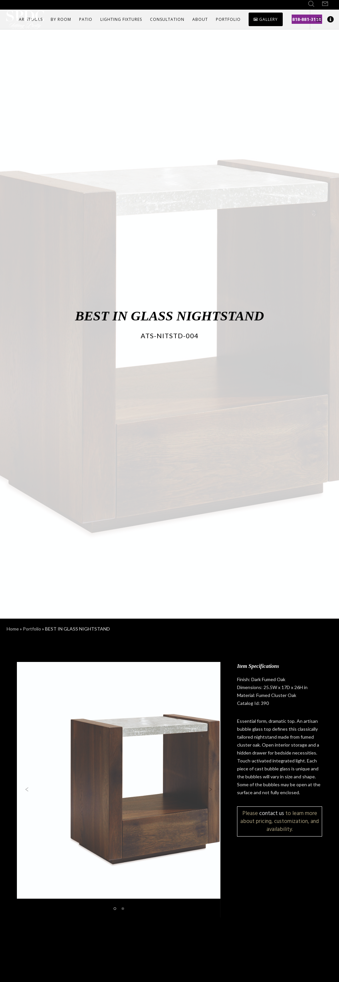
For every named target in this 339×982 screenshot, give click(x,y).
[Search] (311, 4)
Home (13, 629)
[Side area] (316, 19)
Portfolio (32, 629)
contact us (271, 813)
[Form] (325, 4)
